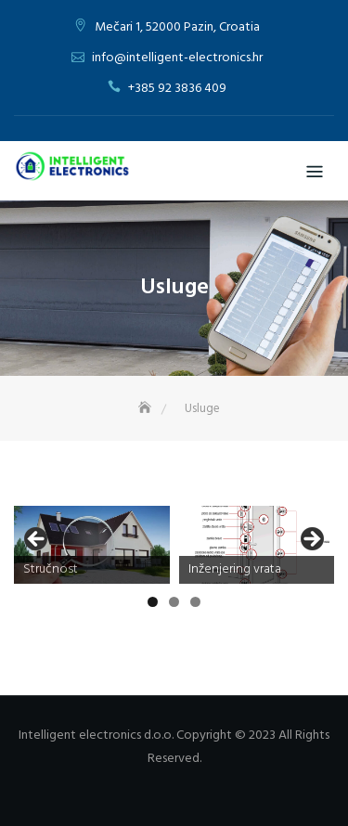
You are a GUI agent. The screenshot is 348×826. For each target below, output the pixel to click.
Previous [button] (37, 540)
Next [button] (311, 540)
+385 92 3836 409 (177, 88)
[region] (174, 545)
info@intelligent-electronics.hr (177, 58)
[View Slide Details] (92, 545)
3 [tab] (195, 602)
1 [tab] (153, 602)
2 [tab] (174, 602)
